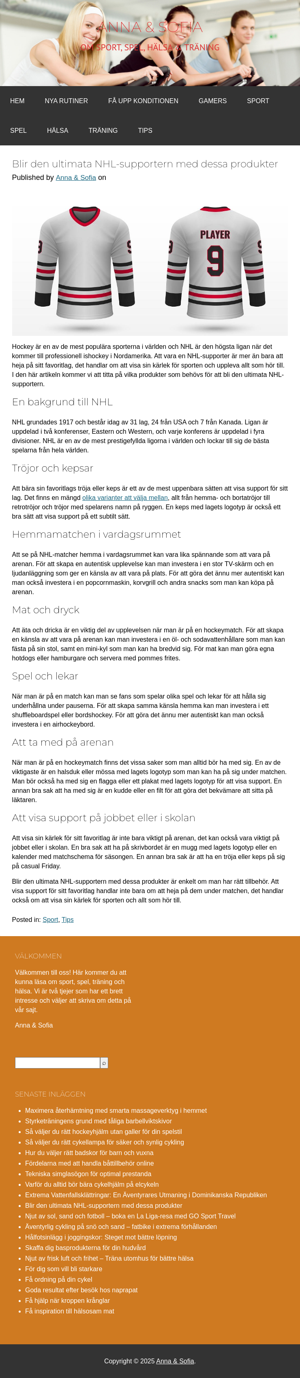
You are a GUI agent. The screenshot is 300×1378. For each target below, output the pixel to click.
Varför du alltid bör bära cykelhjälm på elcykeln (92, 1184)
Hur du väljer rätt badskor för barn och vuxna (89, 1152)
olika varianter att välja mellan (125, 497)
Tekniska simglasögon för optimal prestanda (88, 1173)
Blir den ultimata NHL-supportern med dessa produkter (103, 1205)
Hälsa (57, 130)
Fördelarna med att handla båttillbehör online (89, 1163)
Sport (258, 100)
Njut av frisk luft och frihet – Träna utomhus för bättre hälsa (109, 1258)
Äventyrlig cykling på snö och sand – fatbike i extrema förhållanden (121, 1226)
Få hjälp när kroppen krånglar (67, 1300)
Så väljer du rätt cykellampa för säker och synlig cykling (104, 1142)
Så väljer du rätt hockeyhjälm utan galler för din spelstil (103, 1131)
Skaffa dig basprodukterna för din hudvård (85, 1247)
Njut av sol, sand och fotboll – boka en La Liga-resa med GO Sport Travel (130, 1216)
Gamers (213, 100)
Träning (103, 130)
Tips (145, 130)
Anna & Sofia (150, 27)
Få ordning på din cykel (58, 1279)
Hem (17, 100)
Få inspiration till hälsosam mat (69, 1311)
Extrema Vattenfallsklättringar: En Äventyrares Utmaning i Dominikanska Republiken (146, 1195)
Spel (18, 130)
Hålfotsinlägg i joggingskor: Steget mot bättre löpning (101, 1237)
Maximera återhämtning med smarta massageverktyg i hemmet (116, 1110)
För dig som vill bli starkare (63, 1269)
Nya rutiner (66, 100)
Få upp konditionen (143, 100)
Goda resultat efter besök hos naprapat (81, 1290)
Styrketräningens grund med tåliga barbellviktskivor (98, 1121)
